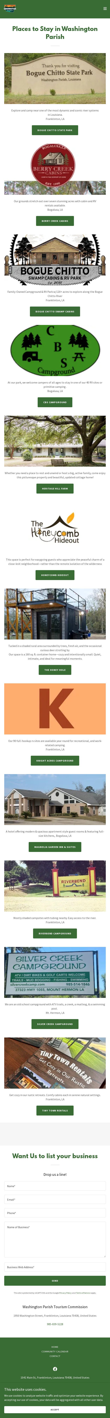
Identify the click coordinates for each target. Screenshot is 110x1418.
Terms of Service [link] (83, 1293)
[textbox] (55, 1186)
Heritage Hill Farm (55, 488)
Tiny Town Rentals (55, 1110)
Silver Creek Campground (55, 1024)
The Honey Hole (55, 669)
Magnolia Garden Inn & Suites (55, 847)
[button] (105, 8)
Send (55, 1280)
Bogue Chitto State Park (55, 130)
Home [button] (55, 1346)
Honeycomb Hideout (55, 575)
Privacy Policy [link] (65, 1293)
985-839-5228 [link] (55, 1324)
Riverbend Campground (55, 933)
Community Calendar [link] (55, 1351)
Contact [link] (55, 1356)
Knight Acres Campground (55, 760)
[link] (10, 8)
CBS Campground (55, 402)
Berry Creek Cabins (55, 221)
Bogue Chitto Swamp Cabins (55, 311)
